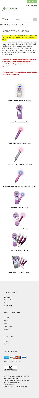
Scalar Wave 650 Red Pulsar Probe (20, 143)
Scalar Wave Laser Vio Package (19, 208)
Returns (6, 320)
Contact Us (7, 297)
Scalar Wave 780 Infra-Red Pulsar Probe (19, 164)
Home (2, 24)
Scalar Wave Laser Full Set (19, 250)
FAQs (5, 323)
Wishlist (6, 303)
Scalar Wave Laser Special (19, 229)
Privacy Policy (8, 326)
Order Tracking (8, 300)
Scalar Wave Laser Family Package (19, 272)
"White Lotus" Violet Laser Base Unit (19, 101)
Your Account (8, 306)
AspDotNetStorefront (11, 378)
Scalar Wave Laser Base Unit (19, 122)
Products (8, 24)
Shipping (6, 317)
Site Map (6, 344)
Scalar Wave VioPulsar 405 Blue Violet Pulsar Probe (19, 186)
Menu (6, 19)
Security (6, 329)
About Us (6, 341)
